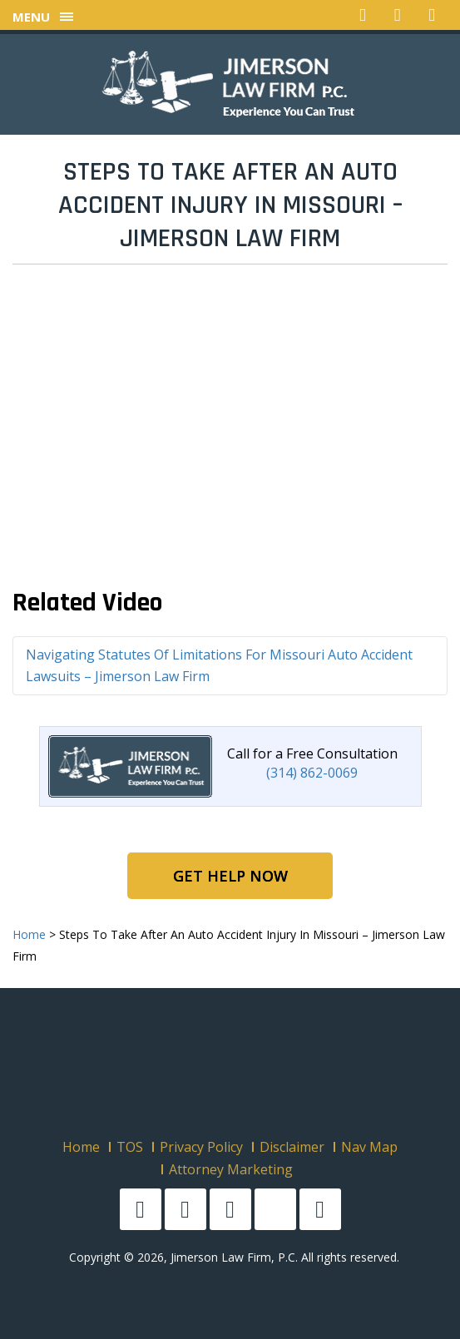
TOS (129, 1147)
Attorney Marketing (231, 1169)
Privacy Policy (201, 1147)
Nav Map (369, 1147)
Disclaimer (292, 1147)
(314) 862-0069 (312, 772)
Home (81, 1147)
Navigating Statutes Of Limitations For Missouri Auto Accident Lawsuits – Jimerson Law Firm (219, 665)
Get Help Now (230, 876)
